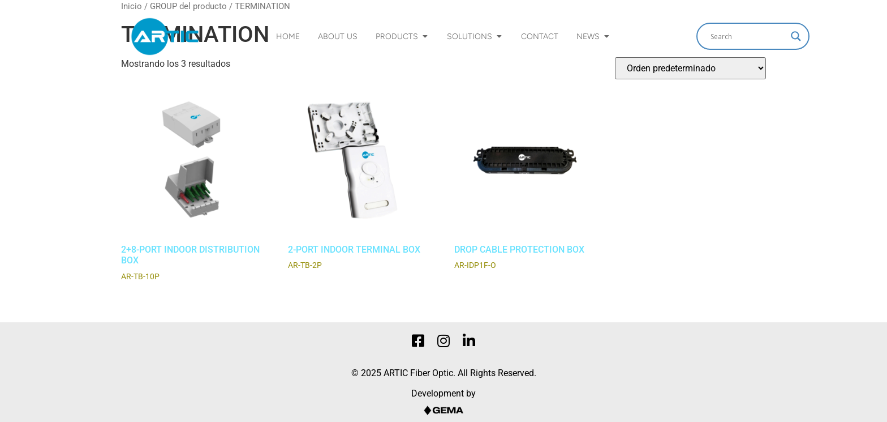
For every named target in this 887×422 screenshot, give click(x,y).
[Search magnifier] (796, 36)
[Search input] (748, 36)
